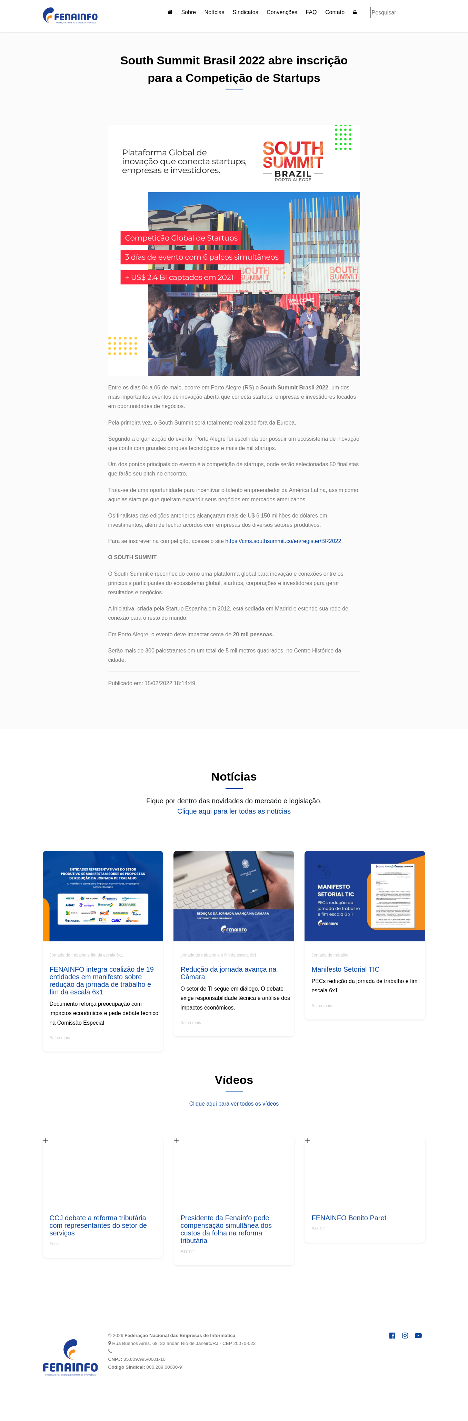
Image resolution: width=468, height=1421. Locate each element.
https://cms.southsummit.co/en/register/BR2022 (283, 541)
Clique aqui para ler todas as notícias (234, 811)
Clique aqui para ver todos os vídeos (234, 1104)
